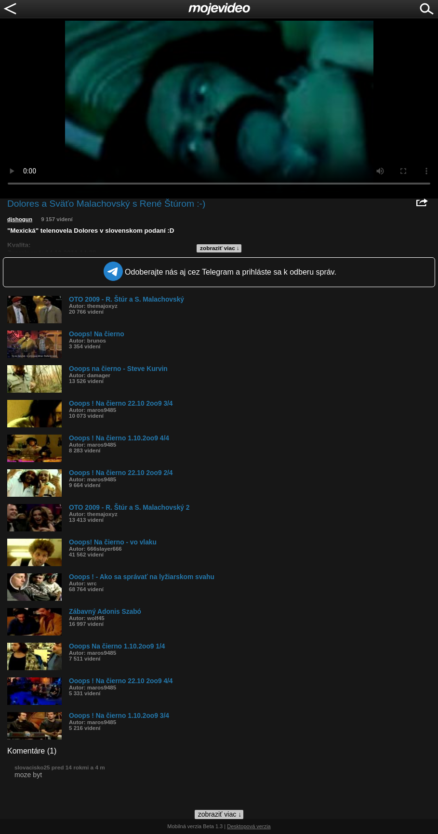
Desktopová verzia (249, 826)
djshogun (19, 219)
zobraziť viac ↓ (219, 248)
